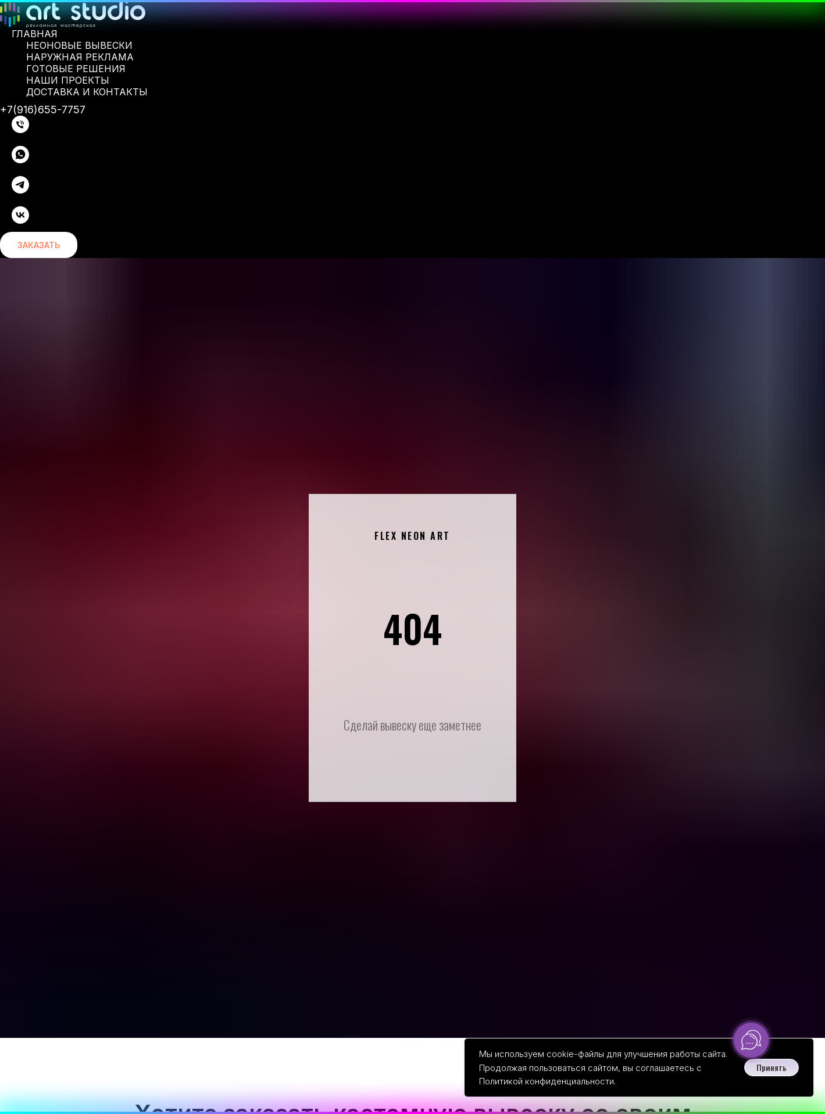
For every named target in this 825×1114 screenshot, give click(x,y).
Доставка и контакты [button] (87, 92)
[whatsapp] (20, 160)
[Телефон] (20, 130)
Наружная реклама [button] (80, 57)
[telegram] (20, 190)
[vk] (20, 220)
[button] (38, 245)
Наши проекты (67, 80)
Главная (35, 34)
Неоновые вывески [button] (79, 45)
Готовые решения (76, 68)
